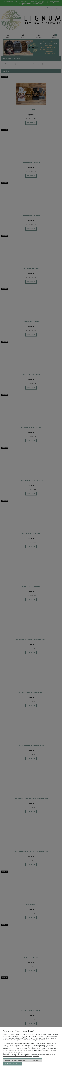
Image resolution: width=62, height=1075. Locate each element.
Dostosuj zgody (34, 1060)
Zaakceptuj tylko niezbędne (15, 1060)
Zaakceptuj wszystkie (13, 1063)
